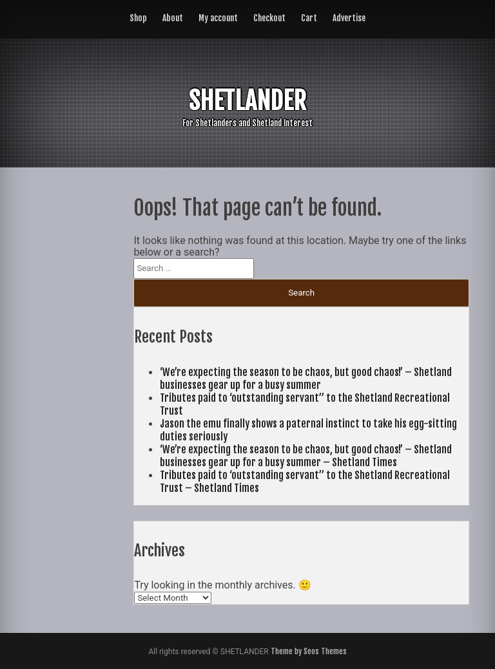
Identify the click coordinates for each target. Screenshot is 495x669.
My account (218, 18)
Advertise (349, 18)
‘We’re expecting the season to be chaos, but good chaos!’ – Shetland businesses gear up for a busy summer (306, 378)
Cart (309, 18)
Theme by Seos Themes (309, 651)
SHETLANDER (247, 101)
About (172, 18)
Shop (138, 18)
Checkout (269, 18)
